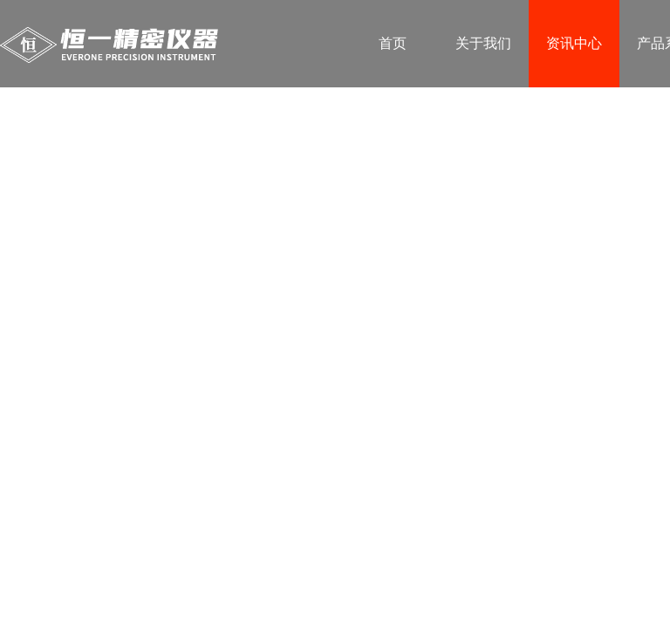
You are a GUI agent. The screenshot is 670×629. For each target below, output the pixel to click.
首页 (393, 43)
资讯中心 (574, 43)
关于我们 (483, 43)
